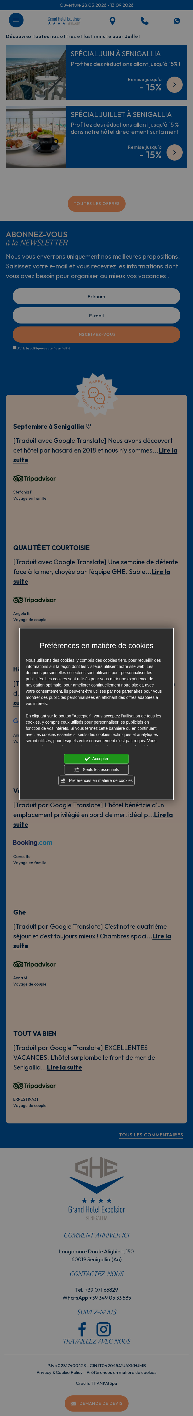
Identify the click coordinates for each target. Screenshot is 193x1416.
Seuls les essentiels (96, 769)
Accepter (96, 758)
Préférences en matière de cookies (96, 780)
